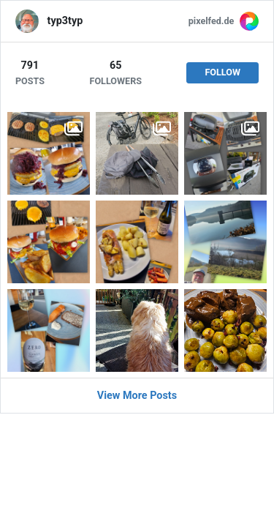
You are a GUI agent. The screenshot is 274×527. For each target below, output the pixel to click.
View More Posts (137, 395)
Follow (222, 72)
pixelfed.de (212, 20)
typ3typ (65, 21)
